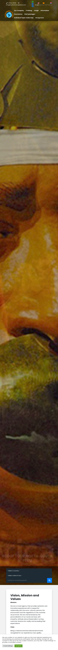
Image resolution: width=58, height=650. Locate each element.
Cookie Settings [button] (7, 646)
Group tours (39, 18)
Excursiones (18, 14)
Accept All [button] (18, 646)
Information (45, 10)
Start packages (29, 14)
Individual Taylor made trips (23, 18)
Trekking (29, 10)
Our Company (19, 10)
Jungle (36, 10)
